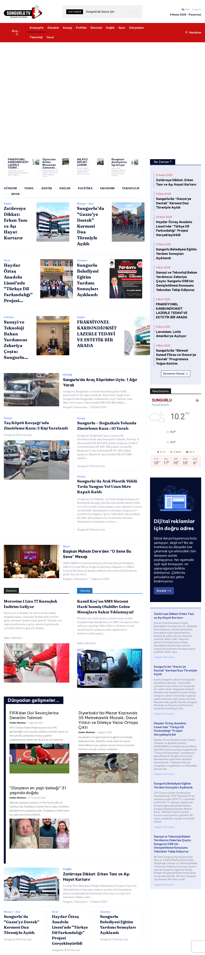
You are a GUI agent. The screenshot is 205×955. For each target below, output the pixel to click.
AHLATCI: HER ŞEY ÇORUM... (84, 160)
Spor (66, 543)
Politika (9, 315)
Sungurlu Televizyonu (75, 404)
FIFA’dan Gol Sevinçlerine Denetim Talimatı (34, 712)
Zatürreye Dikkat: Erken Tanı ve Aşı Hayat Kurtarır (174, 589)
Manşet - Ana (85, 201)
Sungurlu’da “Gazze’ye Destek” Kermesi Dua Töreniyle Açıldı (90, 224)
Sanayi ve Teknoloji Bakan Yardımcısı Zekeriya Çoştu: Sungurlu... (16, 338)
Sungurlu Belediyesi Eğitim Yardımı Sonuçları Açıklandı (175, 245)
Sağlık (7, 201)
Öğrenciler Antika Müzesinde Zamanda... (48, 162)
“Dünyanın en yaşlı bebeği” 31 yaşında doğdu (38, 787)
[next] (136, 11)
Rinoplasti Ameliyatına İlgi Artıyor (119, 161)
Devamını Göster (175, 350)
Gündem (82, 258)
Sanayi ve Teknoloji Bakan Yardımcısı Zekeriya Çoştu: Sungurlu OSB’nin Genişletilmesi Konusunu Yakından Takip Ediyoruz (174, 269)
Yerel (7, 258)
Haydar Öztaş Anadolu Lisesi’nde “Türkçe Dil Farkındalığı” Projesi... (18, 281)
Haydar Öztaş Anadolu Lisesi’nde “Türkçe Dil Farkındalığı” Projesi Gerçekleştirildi (172, 224)
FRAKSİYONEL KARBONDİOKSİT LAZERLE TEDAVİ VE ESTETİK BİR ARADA (97, 332)
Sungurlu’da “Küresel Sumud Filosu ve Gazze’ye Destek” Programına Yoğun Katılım (176, 336)
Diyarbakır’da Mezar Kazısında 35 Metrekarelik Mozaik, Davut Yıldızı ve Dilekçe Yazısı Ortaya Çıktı (108, 716)
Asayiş (67, 372)
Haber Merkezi (13, 634)
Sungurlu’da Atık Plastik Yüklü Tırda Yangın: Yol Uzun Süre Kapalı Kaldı (107, 483)
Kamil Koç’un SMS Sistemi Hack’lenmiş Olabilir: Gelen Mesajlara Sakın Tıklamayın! (105, 603)
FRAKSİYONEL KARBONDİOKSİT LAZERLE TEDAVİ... (16, 162)
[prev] (130, 11)
